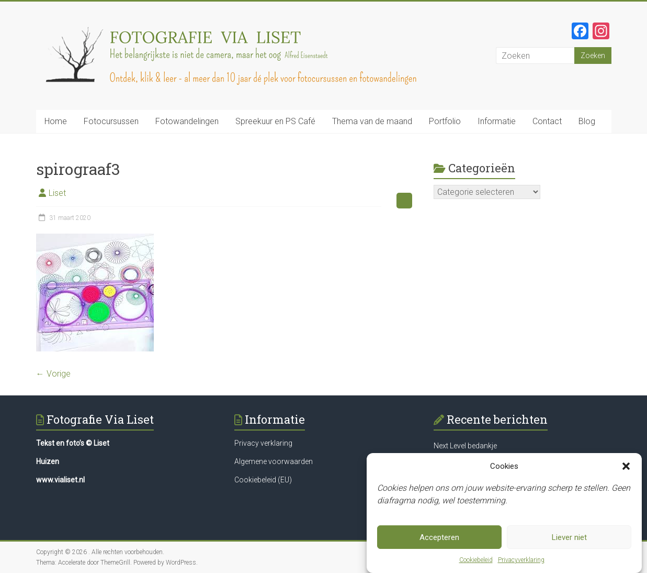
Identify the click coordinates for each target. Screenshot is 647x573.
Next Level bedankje (465, 446)
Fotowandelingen (187, 121)
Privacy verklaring (263, 443)
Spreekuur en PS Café (275, 121)
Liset (57, 193)
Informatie (497, 121)
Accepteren (439, 537)
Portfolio (445, 121)
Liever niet (569, 537)
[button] (626, 466)
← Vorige (53, 374)
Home (55, 121)
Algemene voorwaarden (273, 461)
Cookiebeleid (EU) (263, 480)
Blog (586, 121)
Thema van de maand (372, 121)
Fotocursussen (111, 121)
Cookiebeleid (476, 560)
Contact (547, 121)
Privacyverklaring (521, 560)
